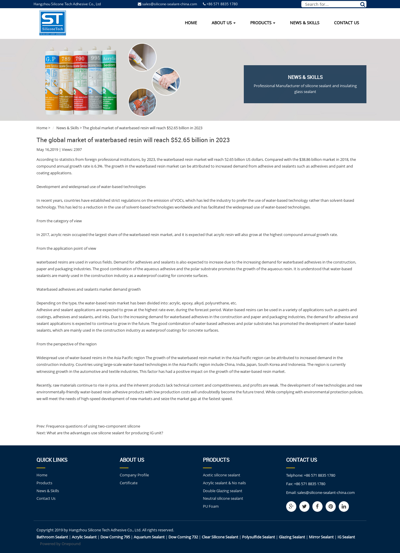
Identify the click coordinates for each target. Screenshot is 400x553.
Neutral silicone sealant (223, 498)
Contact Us (346, 22)
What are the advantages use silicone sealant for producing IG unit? (104, 432)
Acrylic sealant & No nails (224, 482)
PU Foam (211, 506)
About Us (224, 22)
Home (191, 22)
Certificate (129, 482)
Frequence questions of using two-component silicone (92, 426)
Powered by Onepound (60, 543)
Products (262, 22)
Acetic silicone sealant (221, 475)
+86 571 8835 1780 (319, 475)
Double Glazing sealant (222, 490)
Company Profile (134, 475)
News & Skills (304, 22)
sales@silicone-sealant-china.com (169, 3)
